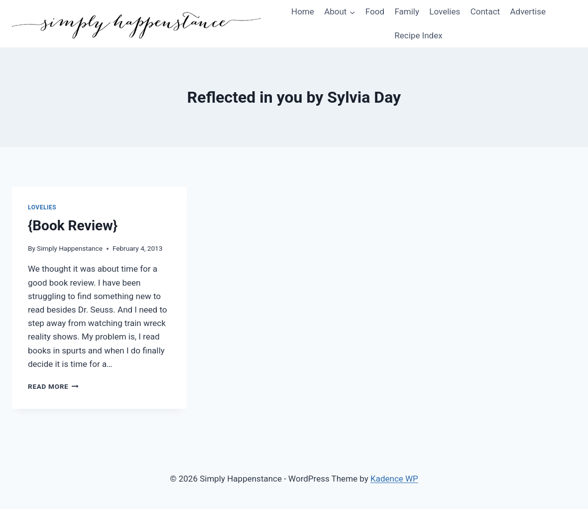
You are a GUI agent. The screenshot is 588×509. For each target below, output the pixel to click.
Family (406, 11)
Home (302, 11)
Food (374, 11)
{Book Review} (73, 225)
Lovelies (444, 11)
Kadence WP (394, 479)
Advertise (527, 11)
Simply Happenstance (70, 248)
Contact (485, 11)
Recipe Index (418, 35)
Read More (53, 386)
